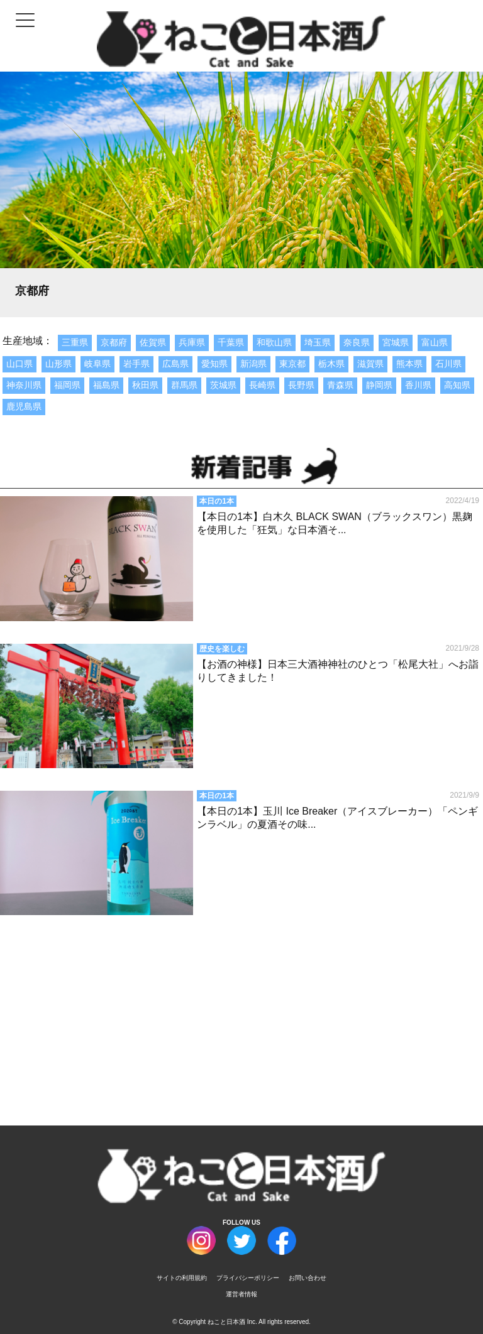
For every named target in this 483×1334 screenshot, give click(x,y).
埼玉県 (317, 342)
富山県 (434, 342)
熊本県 (409, 364)
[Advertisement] (241, 1008)
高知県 (457, 385)
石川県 (448, 364)
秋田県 (145, 385)
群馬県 (184, 385)
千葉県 (231, 342)
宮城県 (395, 342)
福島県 (106, 385)
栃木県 (331, 364)
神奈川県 (24, 385)
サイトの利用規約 (182, 1277)
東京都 (292, 364)
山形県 (58, 364)
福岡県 (67, 385)
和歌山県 (274, 342)
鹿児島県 (24, 406)
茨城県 (223, 385)
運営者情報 (241, 1294)
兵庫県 (192, 342)
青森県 (340, 385)
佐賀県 (153, 342)
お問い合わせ (307, 1277)
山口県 (19, 364)
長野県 (301, 385)
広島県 (175, 364)
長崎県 (262, 385)
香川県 (418, 385)
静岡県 (379, 385)
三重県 (75, 342)
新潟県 (253, 364)
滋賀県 (370, 364)
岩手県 (136, 364)
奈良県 (356, 342)
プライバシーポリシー (247, 1277)
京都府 (114, 342)
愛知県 (214, 364)
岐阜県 (97, 364)
